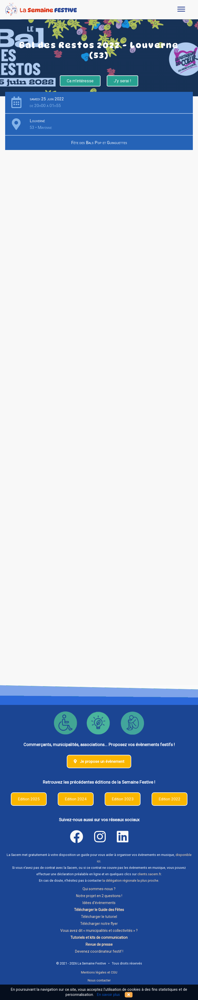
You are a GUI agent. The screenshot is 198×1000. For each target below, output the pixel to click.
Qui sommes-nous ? (99, 889)
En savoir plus (108, 995)
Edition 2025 (29, 799)
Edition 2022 (169, 799)
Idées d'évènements (99, 903)
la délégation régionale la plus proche (130, 880)
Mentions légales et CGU (99, 972)
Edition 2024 (76, 799)
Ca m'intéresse (80, 80)
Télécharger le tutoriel (99, 917)
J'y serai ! (122, 80)
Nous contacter (99, 980)
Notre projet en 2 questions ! (99, 896)
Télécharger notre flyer (99, 924)
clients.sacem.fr (149, 874)
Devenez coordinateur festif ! (99, 951)
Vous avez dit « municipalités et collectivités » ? (99, 930)
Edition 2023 (123, 799)
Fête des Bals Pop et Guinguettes (99, 142)
